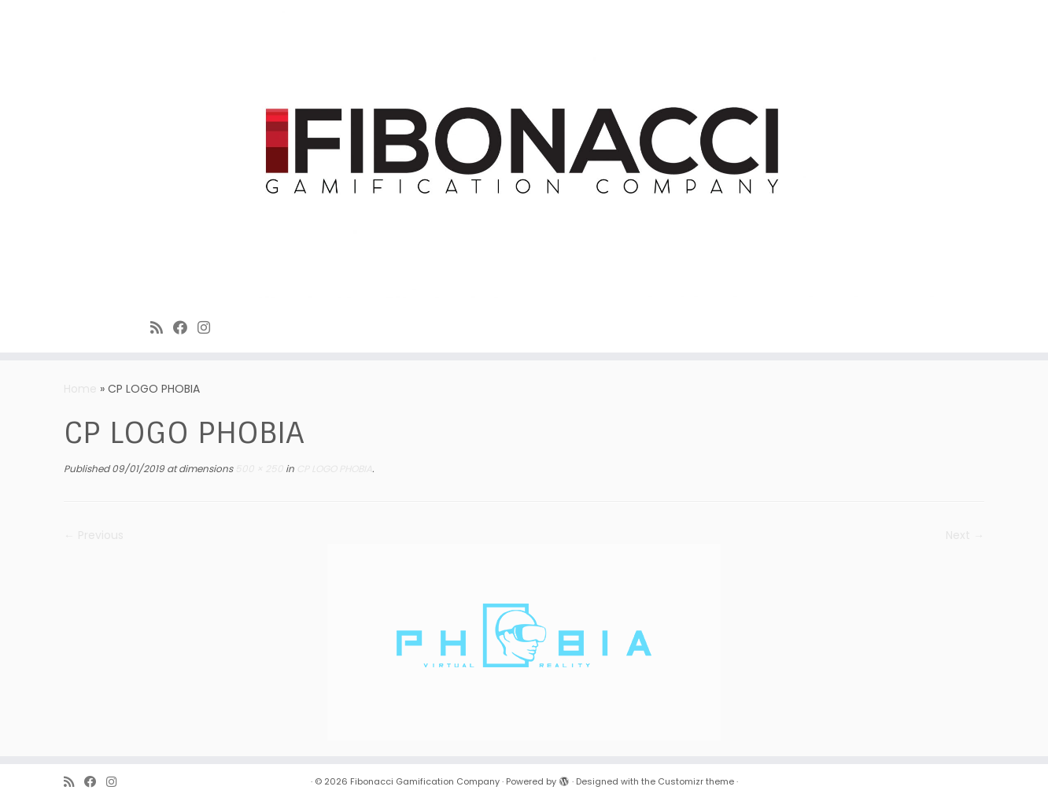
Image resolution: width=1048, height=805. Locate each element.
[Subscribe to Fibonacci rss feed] (161, 328)
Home (80, 389)
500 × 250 (258, 468)
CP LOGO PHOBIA (333, 468)
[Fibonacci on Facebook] (185, 328)
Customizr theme (696, 781)
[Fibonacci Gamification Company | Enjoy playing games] (524, 153)
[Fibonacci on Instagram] (208, 328)
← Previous (94, 535)
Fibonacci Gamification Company (425, 781)
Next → (965, 535)
